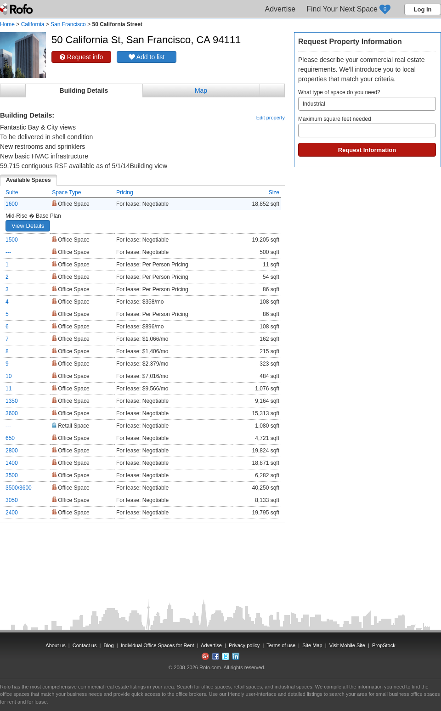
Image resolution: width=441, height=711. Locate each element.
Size (274, 192)
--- (8, 252)
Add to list (147, 57)
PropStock (384, 645)
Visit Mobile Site (347, 645)
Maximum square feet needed (367, 126)
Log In (423, 9)
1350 (12, 401)
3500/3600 (19, 488)
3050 (12, 500)
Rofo (17, 9)
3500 (12, 475)
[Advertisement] (142, 546)
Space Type (66, 192)
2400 (12, 512)
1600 (12, 204)
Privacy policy (244, 645)
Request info (81, 57)
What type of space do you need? (367, 100)
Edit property (270, 117)
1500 (12, 240)
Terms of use (280, 645)
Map (201, 90)
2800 (12, 450)
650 (10, 438)
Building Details (84, 90)
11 (8, 388)
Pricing (124, 192)
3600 (12, 413)
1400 (12, 463)
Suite (12, 192)
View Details (27, 225)
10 (8, 376)
